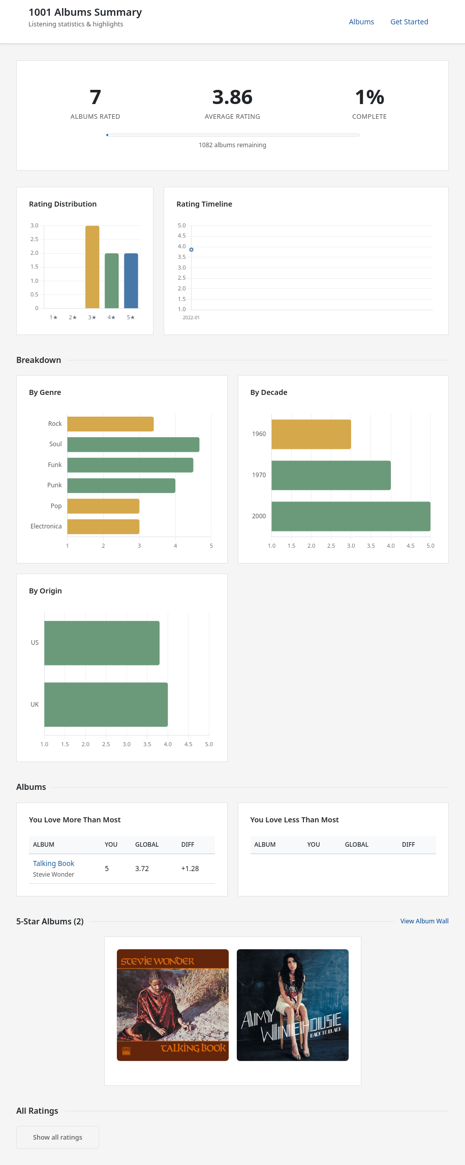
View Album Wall (424, 921)
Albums (362, 21)
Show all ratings (57, 1137)
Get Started (409, 21)
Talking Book (53, 863)
